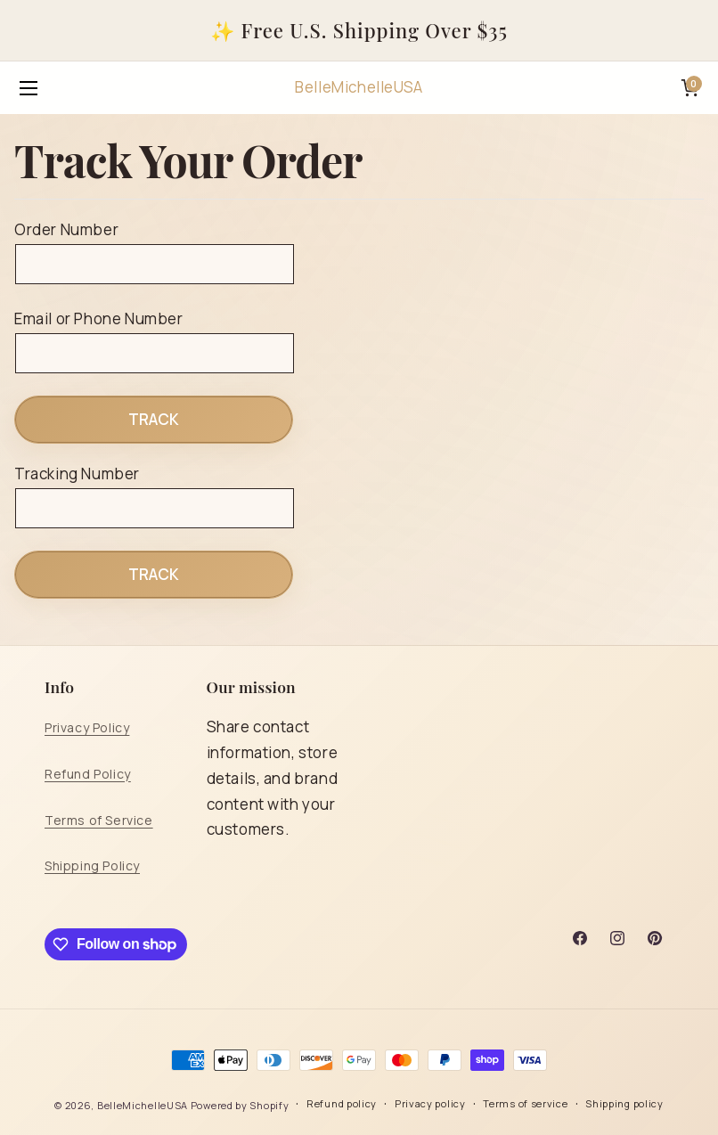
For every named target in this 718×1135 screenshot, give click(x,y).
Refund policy (341, 1103)
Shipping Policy (92, 865)
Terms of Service (99, 820)
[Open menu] (28, 88)
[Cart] (689, 88)
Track (154, 419)
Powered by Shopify (240, 1105)
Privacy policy (430, 1103)
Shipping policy (624, 1103)
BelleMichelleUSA (142, 1105)
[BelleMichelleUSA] (359, 88)
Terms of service (525, 1103)
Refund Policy (88, 773)
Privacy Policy (87, 727)
